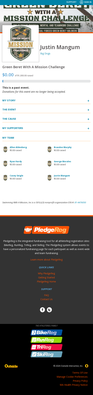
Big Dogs (45, 53)
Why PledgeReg (46, 273)
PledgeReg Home (46, 281)
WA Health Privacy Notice (74, 384)
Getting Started (46, 277)
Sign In (85, 2)
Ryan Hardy (16, 161)
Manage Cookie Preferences (72, 376)
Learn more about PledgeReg (46, 259)
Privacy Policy (80, 380)
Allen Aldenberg (18, 147)
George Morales (62, 161)
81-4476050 (80, 202)
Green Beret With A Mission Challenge (33, 67)
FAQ (46, 295)
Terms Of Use (80, 372)
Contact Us (46, 299)
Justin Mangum (62, 175)
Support (71, 2)
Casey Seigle (16, 175)
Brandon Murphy (63, 147)
